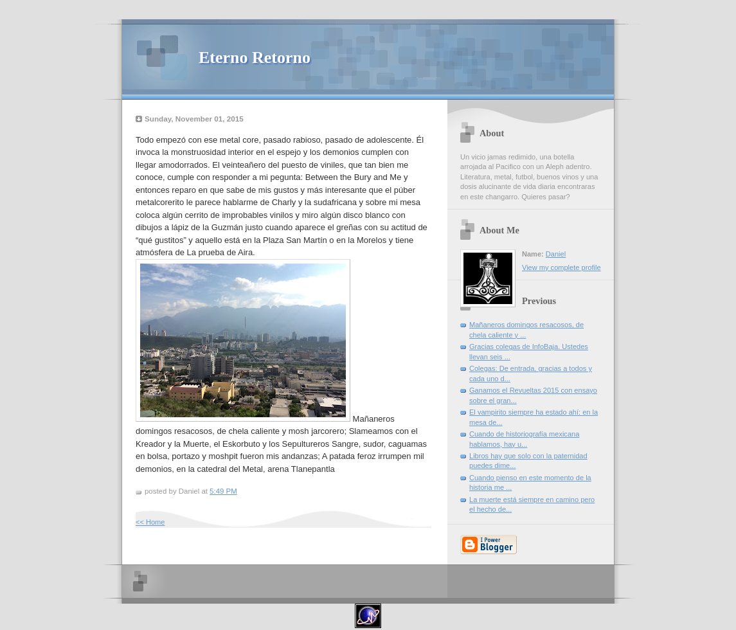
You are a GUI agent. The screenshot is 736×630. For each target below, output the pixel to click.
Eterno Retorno (254, 57)
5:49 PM (223, 491)
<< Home (150, 522)
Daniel (556, 254)
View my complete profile (561, 267)
